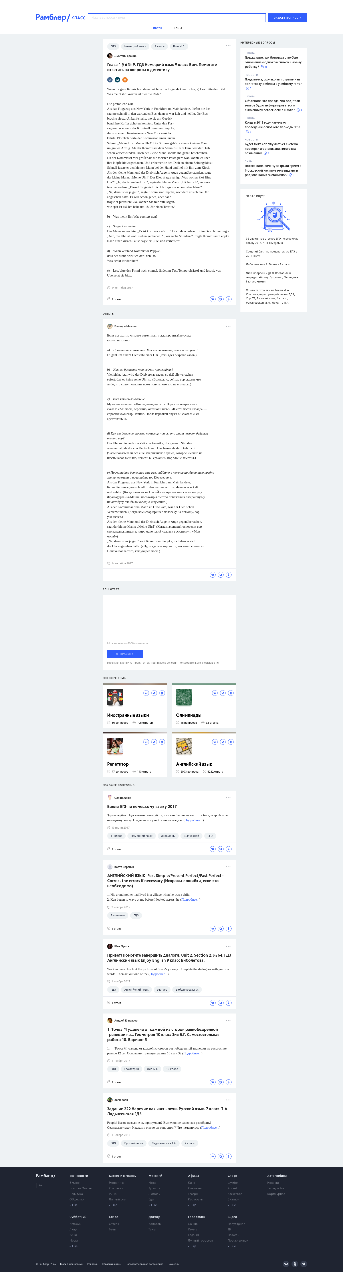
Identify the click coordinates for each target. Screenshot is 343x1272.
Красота (154, 1188)
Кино (191, 1183)
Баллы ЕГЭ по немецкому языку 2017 (142, 807)
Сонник (193, 1224)
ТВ (229, 1229)
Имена (192, 1229)
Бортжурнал (276, 1194)
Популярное (236, 1224)
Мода (152, 1183)
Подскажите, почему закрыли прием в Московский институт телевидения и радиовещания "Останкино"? (273, 170)
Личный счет (118, 1199)
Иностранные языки (128, 715)
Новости (273, 1183)
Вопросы (155, 1224)
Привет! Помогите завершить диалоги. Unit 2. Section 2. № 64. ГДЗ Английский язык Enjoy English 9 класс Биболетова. (169, 958)
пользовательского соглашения (199, 662)
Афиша (193, 1176)
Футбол (233, 1183)
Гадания (193, 1235)
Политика (76, 1194)
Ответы (114, 1224)
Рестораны (195, 1199)
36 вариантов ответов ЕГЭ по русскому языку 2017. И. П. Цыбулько (272, 240)
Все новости (78, 1176)
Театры (193, 1194)
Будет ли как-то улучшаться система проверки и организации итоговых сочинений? (271, 149)
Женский (155, 1176)
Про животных (238, 1240)
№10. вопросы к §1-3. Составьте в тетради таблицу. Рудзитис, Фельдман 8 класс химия (272, 277)
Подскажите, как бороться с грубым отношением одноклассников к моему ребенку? (273, 62)
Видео (232, 1217)
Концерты (195, 1188)
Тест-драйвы (276, 1188)
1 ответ (114, 299)
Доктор (154, 1217)
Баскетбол (235, 1194)
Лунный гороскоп (200, 1240)
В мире (74, 1183)
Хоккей (233, 1188)
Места (73, 1240)
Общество (76, 1199)
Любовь (154, 1194)
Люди (73, 1229)
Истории (75, 1224)
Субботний (78, 1217)
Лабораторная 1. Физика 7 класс (268, 264)
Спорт (232, 1176)
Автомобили (277, 1176)
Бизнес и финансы (123, 1176)
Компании (116, 1188)
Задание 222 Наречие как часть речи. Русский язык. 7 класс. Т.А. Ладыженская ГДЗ (167, 1111)
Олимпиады (189, 715)
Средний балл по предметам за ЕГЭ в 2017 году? (271, 253)
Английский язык (194, 764)
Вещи (73, 1235)
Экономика (117, 1183)
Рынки (113, 1194)
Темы (112, 1229)
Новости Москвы (80, 1188)
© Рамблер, (43, 1264)
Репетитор (118, 764)
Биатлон (233, 1199)
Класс (113, 1217)
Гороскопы (196, 1217)
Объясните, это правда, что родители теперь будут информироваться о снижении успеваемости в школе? (272, 106)
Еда (151, 1199)
